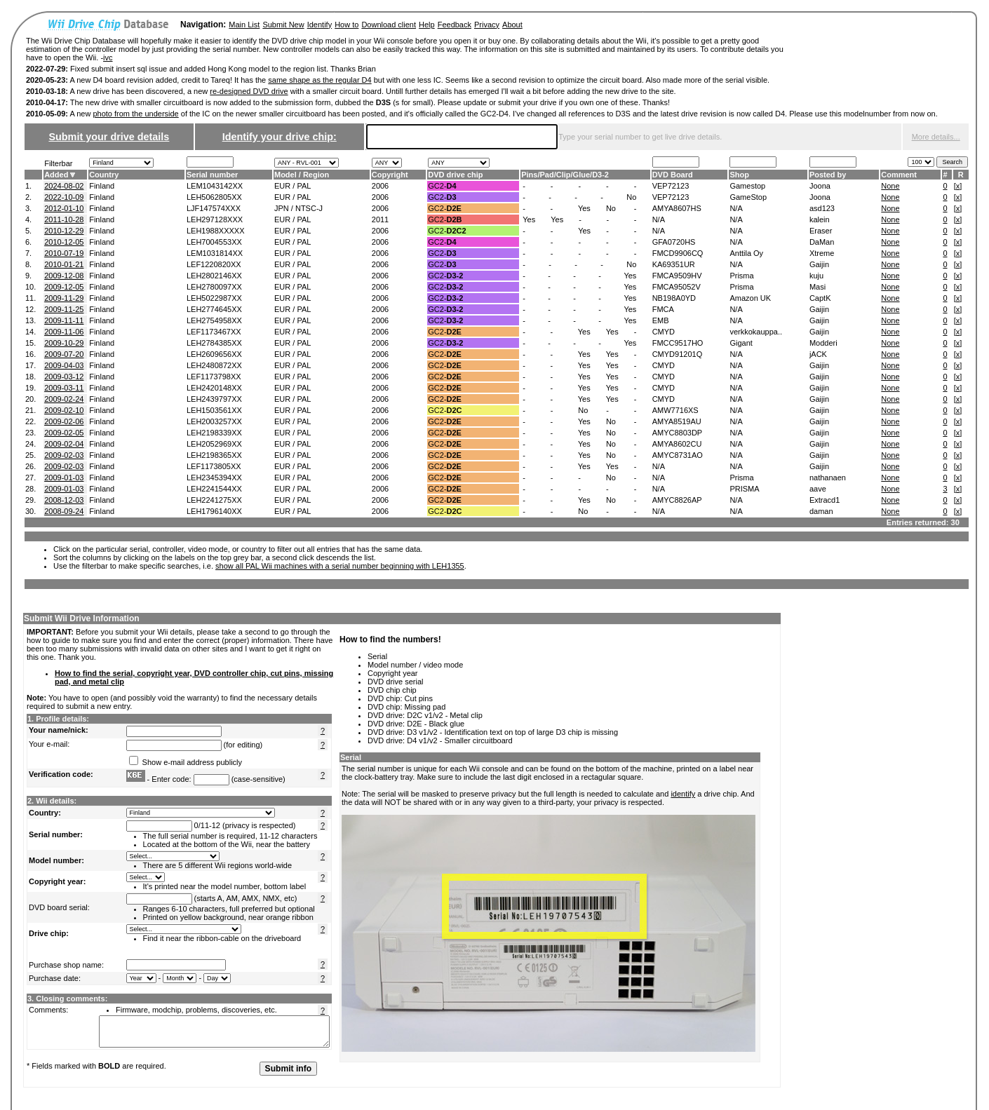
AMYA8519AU (676, 421)
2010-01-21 (63, 264)
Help (427, 24)
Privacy (486, 24)
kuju (816, 275)
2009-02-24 (63, 399)
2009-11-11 (63, 320)
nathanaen (827, 477)
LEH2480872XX (214, 365)
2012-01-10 (63, 208)
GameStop (748, 197)
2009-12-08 (63, 275)
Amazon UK (750, 298)
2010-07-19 (63, 253)
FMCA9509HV (677, 275)
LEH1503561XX (214, 410)
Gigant (740, 343)
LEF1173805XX (214, 466)
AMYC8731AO (677, 455)
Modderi (823, 343)
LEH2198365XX (214, 455)
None (890, 186)
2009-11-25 (63, 309)
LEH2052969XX (214, 444)
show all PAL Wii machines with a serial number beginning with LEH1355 (339, 566)
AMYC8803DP (677, 432)
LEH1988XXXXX (216, 230)
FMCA (663, 309)
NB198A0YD (674, 298)
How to (346, 24)
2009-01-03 (63, 477)
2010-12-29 (63, 230)
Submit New (283, 24)
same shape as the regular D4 (319, 80)
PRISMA (744, 489)
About (512, 24)
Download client (388, 24)
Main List (244, 24)
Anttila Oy (746, 253)
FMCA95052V (676, 287)
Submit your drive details (108, 136)
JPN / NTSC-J (298, 208)
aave (817, 489)
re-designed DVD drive (249, 91)
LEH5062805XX (214, 197)
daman (821, 511)
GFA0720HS (674, 242)
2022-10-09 (63, 197)
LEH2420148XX (214, 388)
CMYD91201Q (677, 354)
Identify (319, 24)
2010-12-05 (63, 242)
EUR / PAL (292, 186)
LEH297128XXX (215, 219)
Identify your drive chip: (279, 136)
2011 (380, 219)
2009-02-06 (63, 421)
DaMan (821, 242)
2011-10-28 (63, 219)
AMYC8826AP (677, 500)
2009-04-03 (63, 365)
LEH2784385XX (214, 343)
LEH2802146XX (214, 275)
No (631, 197)
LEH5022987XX (214, 298)
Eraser (820, 230)
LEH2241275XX (214, 500)
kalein (819, 219)
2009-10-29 (63, 343)
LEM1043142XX (215, 186)
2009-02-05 (63, 432)
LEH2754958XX (214, 320)
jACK (818, 354)
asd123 (822, 208)
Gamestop (747, 186)
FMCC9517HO (678, 343)
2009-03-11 (63, 388)
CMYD (663, 331)
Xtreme (821, 253)
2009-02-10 (63, 410)
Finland (101, 186)
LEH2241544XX (214, 489)
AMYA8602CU (677, 444)
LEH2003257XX (214, 421)
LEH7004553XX (214, 242)
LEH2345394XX (214, 477)
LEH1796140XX (214, 511)
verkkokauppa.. (755, 331)
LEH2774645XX (214, 309)
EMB (660, 320)
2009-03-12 (63, 376)
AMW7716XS (675, 410)
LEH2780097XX (214, 287)
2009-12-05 (63, 287)
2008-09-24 (63, 511)
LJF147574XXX (214, 208)
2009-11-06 (63, 331)
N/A (735, 208)
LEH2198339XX (214, 432)
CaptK (820, 298)
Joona (819, 186)
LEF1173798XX (214, 376)
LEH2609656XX (214, 354)
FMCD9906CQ (678, 253)
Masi (817, 287)
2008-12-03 (63, 500)
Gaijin (819, 264)
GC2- (442, 186)
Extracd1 (824, 500)
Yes (584, 208)
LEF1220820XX (214, 264)
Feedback (454, 24)
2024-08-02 (63, 186)
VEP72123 (670, 186)
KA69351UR (673, 264)
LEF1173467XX (214, 331)
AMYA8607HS (676, 208)
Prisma (741, 275)
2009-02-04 (63, 444)
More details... (936, 137)
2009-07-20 (63, 354)
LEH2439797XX (214, 399)
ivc (107, 57)
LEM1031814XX (215, 253)
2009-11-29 (63, 298)
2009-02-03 (63, 455)
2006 (380, 186)
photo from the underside (135, 113)
